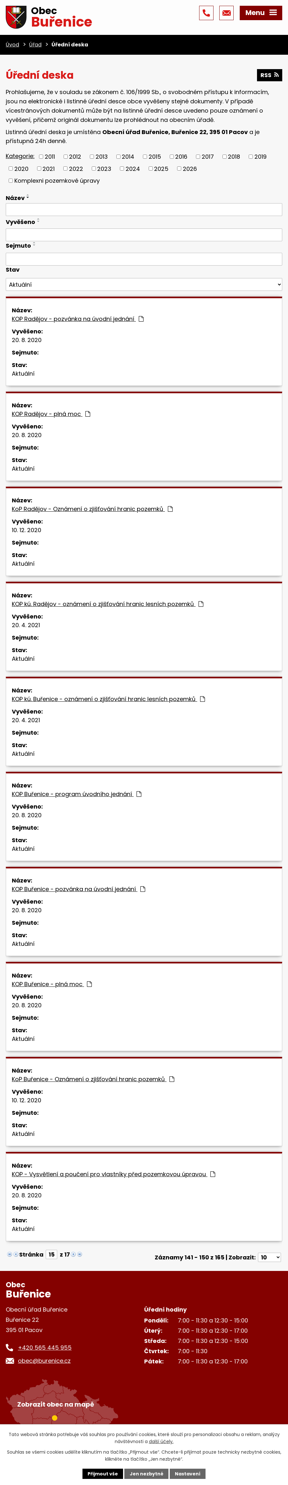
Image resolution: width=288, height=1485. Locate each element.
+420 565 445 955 (45, 1348)
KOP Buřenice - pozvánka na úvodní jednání (78, 889)
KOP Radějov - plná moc (51, 414)
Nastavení (187, 1474)
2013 (102, 157)
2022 (76, 168)
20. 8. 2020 (27, 340)
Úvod (12, 44)
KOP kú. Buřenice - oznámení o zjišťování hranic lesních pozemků (108, 699)
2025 (161, 168)
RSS (270, 75)
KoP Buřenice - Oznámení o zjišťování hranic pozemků (93, 1079)
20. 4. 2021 (26, 625)
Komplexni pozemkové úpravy (57, 181)
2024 (133, 168)
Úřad (35, 44)
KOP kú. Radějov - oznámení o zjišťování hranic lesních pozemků (107, 604)
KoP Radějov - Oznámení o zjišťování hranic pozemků (92, 509)
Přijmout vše (103, 1474)
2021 (49, 168)
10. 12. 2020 (26, 530)
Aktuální (23, 374)
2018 (234, 157)
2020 (21, 168)
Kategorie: (20, 156)
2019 (260, 157)
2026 (190, 168)
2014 (128, 157)
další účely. (161, 1441)
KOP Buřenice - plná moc (52, 984)
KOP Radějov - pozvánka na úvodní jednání (78, 319)
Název (15, 198)
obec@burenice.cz (44, 1361)
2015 (155, 157)
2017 (208, 157)
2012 (75, 157)
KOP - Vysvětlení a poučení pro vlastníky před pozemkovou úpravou (113, 1174)
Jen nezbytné (146, 1474)
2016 (181, 157)
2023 (104, 168)
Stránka (31, 1254)
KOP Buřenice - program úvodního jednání (76, 794)
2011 (50, 157)
